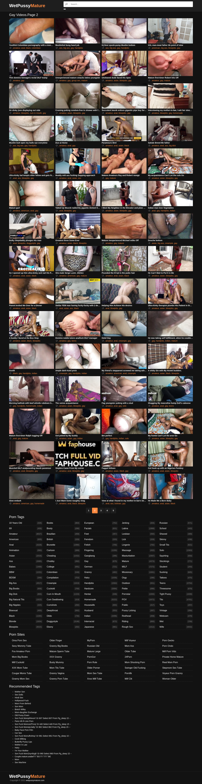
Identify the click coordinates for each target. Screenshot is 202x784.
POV (138, 599)
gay (72, 48)
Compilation (63, 577)
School (176, 528)
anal (23, 48)
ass (60, 48)
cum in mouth (36, 113)
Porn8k (128, 673)
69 (26, 528)
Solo (176, 550)
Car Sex (18, 733)
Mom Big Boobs (20, 657)
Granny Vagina (57, 673)
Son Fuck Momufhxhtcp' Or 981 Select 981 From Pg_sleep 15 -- (43, 736)
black (28, 48)
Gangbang (101, 555)
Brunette (63, 545)
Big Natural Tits (26, 599)
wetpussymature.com (35, 780)
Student (176, 566)
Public (138, 605)
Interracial (101, 621)
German (101, 566)
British (63, 539)
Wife (176, 627)
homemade (178, 113)
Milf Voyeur (130, 640)
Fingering (101, 550)
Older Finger (56, 640)
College (63, 566)
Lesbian (138, 534)
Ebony (63, 627)
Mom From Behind (23, 703)
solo (124, 406)
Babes (26, 566)
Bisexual (26, 610)
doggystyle (31, 243)
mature (84, 80)
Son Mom (19, 706)
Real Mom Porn (170, 662)
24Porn (128, 657)
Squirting (176, 555)
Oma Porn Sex (19, 640)
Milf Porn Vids (169, 651)
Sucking (176, 572)
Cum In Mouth (63, 594)
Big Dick (26, 594)
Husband (101, 610)
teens (74, 341)
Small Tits (176, 545)
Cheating (63, 555)
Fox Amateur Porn (21, 651)
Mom (17, 759)
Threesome (176, 588)
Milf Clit (128, 679)
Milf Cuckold (18, 662)
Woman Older (169, 679)
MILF (138, 566)
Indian (101, 616)
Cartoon (63, 550)
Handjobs (101, 583)
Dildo (63, 616)
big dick (172, 145)
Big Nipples (26, 605)
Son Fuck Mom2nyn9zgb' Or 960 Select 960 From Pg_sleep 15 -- (43, 753)
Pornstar (138, 594)
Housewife (101, 605)
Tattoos (176, 577)
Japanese (101, 627)
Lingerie (138, 545)
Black (26, 616)
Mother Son (20, 692)
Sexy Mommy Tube (21, 646)
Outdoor (138, 583)
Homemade (101, 599)
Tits (176, 599)
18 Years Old (26, 523)
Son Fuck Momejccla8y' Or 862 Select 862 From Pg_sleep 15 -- (42, 727)
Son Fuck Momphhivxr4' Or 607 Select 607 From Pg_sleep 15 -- (43, 718)
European (101, 523)
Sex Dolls (19, 695)
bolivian (118, 503)
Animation (26, 550)
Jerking (138, 523)
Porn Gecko (168, 640)
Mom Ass (129, 646)
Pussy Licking (138, 610)
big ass (66, 48)
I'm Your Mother (21, 750)
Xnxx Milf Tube (94, 679)
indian (172, 211)
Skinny (176, 539)
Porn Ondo (167, 646)
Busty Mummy (57, 662)
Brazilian (63, 534)
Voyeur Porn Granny (172, 673)
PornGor (91, 657)
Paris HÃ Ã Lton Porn (24, 721)
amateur (16, 48)
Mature (138, 561)
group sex (76, 80)
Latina (138, 528)
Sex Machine (20, 762)
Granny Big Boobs (59, 646)
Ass (26, 561)
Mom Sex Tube (94, 673)
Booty (63, 528)
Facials (101, 528)
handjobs (79, 48)
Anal (26, 545)
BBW (26, 572)
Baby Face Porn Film (24, 730)
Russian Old (93, 646)
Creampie (63, 583)
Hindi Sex (19, 697)
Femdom (101, 539)
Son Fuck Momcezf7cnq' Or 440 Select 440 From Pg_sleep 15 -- (43, 724)
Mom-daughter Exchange (26, 712)
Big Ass (26, 583)
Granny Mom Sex (20, 679)
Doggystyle (63, 621)
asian (116, 80)
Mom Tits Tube (57, 668)
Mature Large (93, 651)
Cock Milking (20, 739)
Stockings (176, 561)
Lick (138, 539)
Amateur (26, 534)
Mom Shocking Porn (135, 662)
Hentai (101, 594)
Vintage (176, 610)
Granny (101, 572)
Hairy (101, 577)
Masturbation (138, 555)
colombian (36, 48)
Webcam (176, 616)
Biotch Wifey (20, 709)
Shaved (176, 534)
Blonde (26, 621)
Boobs (63, 523)
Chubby (63, 561)
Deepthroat (63, 610)
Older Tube (130, 651)
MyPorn (91, 640)
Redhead (138, 616)
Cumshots (63, 605)
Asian (26, 555)
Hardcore (101, 588)
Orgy (138, 577)
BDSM (26, 577)
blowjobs (172, 48)
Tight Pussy (176, 594)
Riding (138, 621)
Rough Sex (138, 627)
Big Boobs (26, 588)
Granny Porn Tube (59, 679)
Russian (176, 523)
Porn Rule (92, 662)
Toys (176, 605)
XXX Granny (56, 657)
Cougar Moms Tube (22, 673)
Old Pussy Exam (22, 715)
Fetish (101, 545)
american (156, 48)
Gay (101, 561)
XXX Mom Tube (20, 668)
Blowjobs (26, 627)
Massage (138, 550)
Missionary (138, 572)
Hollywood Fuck (22, 700)
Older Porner (93, 668)
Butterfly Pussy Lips (23, 742)
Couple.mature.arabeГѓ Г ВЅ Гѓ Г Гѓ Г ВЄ (33, 756)
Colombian (63, 572)
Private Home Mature (172, 657)
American (26, 539)
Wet (176, 621)
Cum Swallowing (63, 599)
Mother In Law (21, 745)
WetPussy (27, 5)
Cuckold (63, 588)
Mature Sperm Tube (59, 651)
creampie (169, 243)
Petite (138, 588)
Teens (176, 583)
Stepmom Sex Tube (172, 668)
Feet (101, 534)
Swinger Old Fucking (135, 668)
